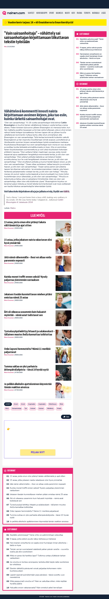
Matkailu (96, 13)
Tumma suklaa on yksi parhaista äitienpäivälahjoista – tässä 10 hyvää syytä (26, 368)
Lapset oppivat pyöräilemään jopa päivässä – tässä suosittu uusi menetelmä (37, 576)
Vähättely (50, 408)
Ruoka (79, 13)
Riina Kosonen (9, 228)
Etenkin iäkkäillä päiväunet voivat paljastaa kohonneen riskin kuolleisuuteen (35, 569)
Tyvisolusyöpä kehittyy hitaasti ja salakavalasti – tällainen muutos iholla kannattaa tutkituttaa (29, 333)
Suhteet (31, 13)
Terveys (87, 13)
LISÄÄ (103, 13)
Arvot (16, 404)
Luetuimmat (12, 529)
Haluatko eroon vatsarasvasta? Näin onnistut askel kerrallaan (36, 587)
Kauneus (59, 13)
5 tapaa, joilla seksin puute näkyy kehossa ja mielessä (33, 539)
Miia (5, 47)
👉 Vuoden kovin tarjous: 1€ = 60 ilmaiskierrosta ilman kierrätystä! (38, 22)
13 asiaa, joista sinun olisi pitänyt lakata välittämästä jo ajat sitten (25, 224)
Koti (73, 13)
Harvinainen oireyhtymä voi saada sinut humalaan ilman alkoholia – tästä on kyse (39, 544)
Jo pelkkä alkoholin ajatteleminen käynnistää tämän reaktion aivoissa (28, 385)
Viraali (59, 408)
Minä (61, 404)
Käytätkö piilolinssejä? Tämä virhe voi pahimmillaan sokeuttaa (36, 535)
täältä (66, 191)
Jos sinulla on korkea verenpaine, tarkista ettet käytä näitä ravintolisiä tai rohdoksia (39, 563)
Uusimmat (11, 470)
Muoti (67, 13)
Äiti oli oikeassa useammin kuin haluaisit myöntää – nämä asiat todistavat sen (25, 313)
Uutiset (32, 408)
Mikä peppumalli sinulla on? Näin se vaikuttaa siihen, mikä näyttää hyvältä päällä (38, 582)
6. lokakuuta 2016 (25, 202)
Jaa (66, 416)
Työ (26, 408)
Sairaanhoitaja (16, 408)
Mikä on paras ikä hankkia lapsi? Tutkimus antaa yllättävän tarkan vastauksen (37, 556)
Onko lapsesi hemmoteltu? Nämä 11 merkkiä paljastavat (27, 350)
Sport (51, 13)
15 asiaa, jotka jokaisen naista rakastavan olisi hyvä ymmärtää (28, 241)
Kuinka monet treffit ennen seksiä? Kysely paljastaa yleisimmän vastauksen (25, 278)
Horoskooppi (41, 13)
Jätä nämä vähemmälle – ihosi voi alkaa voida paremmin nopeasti (27, 259)
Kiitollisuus (52, 404)
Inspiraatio (31, 404)
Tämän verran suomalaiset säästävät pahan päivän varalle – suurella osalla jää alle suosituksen (39, 550)
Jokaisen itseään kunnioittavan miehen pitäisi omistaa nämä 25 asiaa (28, 296)
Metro (13, 208)
